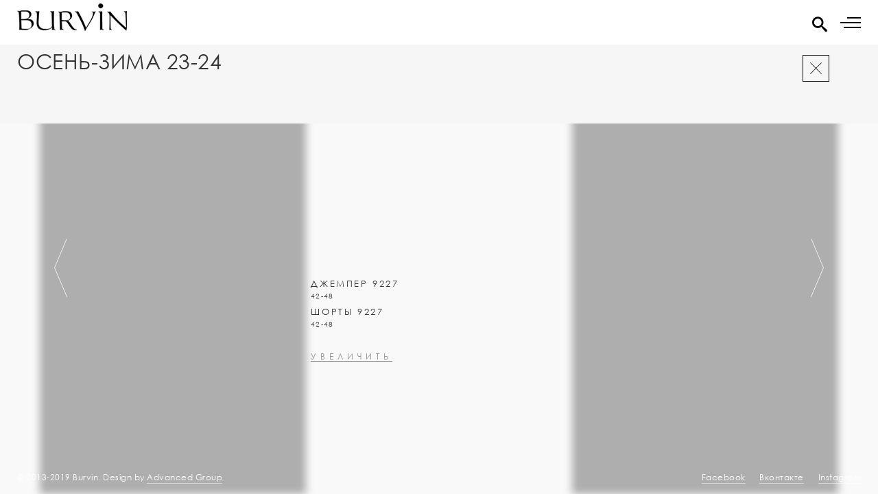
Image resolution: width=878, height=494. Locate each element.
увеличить (351, 393)
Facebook (724, 477)
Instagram (840, 477)
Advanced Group (184, 477)
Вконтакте (781, 477)
